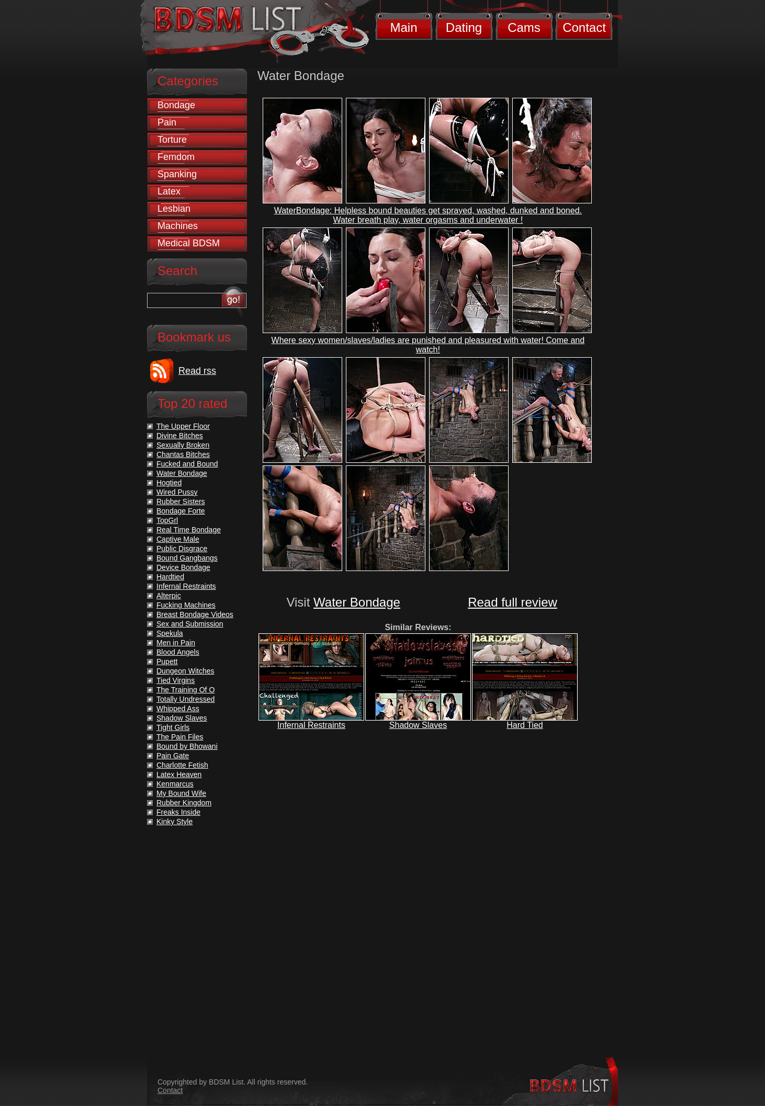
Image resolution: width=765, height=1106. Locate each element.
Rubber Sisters (180, 501)
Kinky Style (174, 821)
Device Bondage (183, 567)
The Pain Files (179, 737)
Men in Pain (175, 642)
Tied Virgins (175, 680)
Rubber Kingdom (183, 803)
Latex (169, 191)
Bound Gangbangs (187, 558)
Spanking (177, 174)
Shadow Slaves (418, 725)
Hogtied (169, 482)
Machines (178, 226)
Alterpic (168, 595)
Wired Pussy (177, 492)
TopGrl (167, 520)
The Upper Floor (183, 426)
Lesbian (174, 208)
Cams (524, 27)
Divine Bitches (179, 435)
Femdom (176, 157)
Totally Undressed (185, 699)
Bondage (176, 105)
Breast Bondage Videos (194, 614)
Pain (167, 122)
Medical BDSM (189, 243)
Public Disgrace (181, 548)
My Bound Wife (181, 793)
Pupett (166, 661)
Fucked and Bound (187, 464)
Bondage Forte (180, 511)
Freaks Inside (178, 812)
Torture (172, 139)
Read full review (512, 602)
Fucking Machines (186, 605)
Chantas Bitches (183, 454)
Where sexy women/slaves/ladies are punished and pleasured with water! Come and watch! (428, 345)
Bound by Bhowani (187, 746)
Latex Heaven (178, 774)
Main (403, 27)
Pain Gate (172, 755)
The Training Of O (185, 690)
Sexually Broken (182, 445)
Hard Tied (525, 725)
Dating (464, 27)
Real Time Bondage (188, 530)
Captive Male (177, 539)
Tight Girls (172, 727)
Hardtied (170, 577)
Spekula (169, 633)
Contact (584, 27)
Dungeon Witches (185, 671)
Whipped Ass (177, 708)
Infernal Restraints (311, 725)
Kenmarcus (175, 784)
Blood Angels (177, 652)
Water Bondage (356, 602)
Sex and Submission (189, 624)
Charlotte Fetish (182, 765)
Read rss (197, 371)
